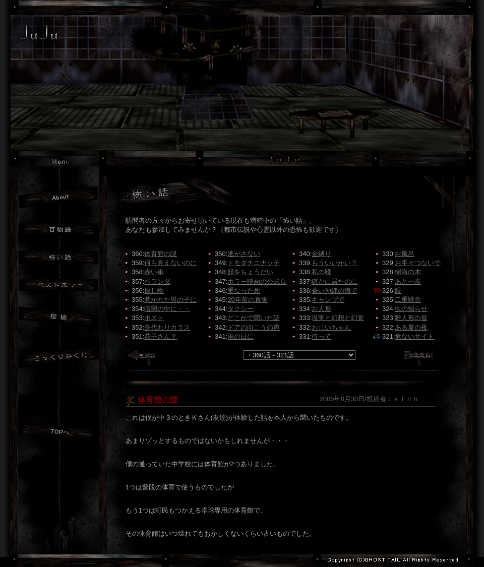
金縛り (321, 254)
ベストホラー (58, 285)
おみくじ (58, 358)
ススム (422, 360)
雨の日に (240, 336)
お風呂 (404, 254)
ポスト (154, 318)
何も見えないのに (170, 263)
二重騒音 (408, 299)
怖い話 (58, 257)
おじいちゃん (331, 327)
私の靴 (321, 272)
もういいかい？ (334, 263)
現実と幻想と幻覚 (338, 318)
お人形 (321, 308)
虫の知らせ (411, 308)
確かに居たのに (334, 281)
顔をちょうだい (250, 272)
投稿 (58, 318)
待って (321, 336)
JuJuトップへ (58, 433)
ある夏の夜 (411, 327)
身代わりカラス (167, 327)
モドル (145, 360)
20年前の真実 (247, 299)
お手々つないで (418, 263)
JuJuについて (58, 197)
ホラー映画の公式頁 (256, 281)
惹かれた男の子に (170, 299)
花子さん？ (160, 336)
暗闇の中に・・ (167, 308)
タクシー (240, 308)
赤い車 (154, 272)
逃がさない (243, 254)
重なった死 (243, 290)
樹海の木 (408, 272)
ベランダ (157, 281)
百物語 (58, 229)
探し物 (154, 290)
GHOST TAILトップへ (60, 536)
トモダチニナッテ (253, 263)
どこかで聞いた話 (253, 318)
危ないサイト (414, 336)
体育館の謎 (160, 254)
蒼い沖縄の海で (334, 290)
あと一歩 (408, 281)
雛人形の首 (411, 318)
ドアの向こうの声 (253, 327)
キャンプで (328, 299)
